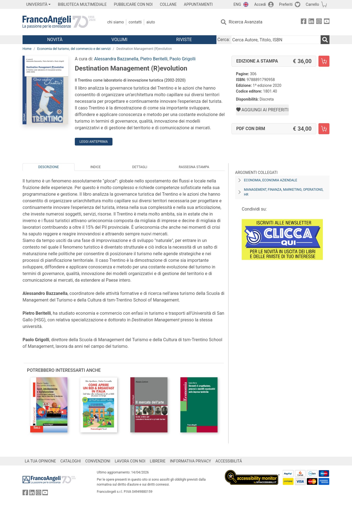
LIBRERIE (158, 461)
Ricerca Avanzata (246, 22)
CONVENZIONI (97, 461)
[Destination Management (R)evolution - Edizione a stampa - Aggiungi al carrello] (323, 61)
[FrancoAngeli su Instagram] (319, 22)
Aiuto (150, 22)
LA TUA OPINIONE (40, 461)
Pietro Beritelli (153, 58)
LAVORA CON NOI (130, 461)
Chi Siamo (115, 22)
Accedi (260, 4)
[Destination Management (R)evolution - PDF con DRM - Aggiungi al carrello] (323, 128)
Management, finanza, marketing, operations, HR (283, 192)
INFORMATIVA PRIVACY (190, 461)
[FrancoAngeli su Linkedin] (311, 22)
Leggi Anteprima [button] (93, 142)
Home (27, 49)
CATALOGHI (71, 461)
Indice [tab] (95, 167)
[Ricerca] (325, 39)
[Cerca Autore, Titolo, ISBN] (276, 39)
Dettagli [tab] (139, 167)
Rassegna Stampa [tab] (194, 167)
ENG (237, 4)
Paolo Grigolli (182, 58)
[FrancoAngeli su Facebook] (303, 22)
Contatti (135, 22)
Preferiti (286, 4)
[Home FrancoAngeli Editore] (59, 22)
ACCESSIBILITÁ (229, 461)
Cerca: (224, 39)
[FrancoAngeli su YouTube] (326, 22)
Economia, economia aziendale (270, 180)
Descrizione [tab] (48, 167)
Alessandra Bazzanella (116, 58)
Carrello (312, 4)
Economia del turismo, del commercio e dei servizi (74, 49)
